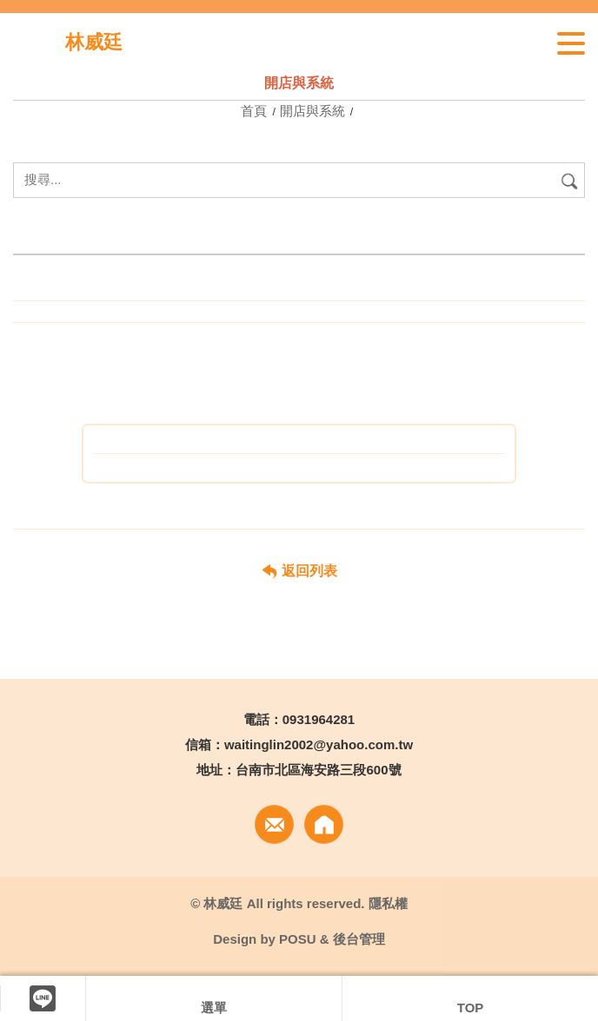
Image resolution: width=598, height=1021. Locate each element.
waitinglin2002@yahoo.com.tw (318, 744)
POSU (297, 939)
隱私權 (388, 903)
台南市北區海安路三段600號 (318, 769)
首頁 (255, 110)
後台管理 (359, 939)
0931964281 (318, 719)
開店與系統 (312, 110)
